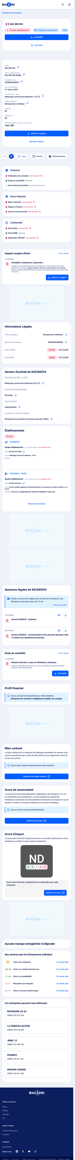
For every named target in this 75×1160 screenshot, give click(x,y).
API (3, 1118)
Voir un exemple (63, 253)
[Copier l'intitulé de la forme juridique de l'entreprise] (66, 334)
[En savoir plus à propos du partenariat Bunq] (62, 969)
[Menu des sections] (4, 156)
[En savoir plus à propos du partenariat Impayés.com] (62, 983)
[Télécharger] (65, 615)
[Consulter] (59, 615)
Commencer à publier (60, 605)
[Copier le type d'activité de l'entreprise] (19, 407)
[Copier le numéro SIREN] (18, 67)
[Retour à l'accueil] (36, 1093)
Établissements (57, 156)
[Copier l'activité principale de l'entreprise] (15, 395)
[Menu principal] (69, 4)
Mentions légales (36, 141)
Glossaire (5, 1134)
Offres (4, 1107)
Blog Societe (6, 1147)
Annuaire (5, 1114)
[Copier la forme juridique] (27, 103)
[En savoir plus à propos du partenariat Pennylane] (62, 990)
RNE (12, 125)
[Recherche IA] (11, 156)
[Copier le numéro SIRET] (24, 74)
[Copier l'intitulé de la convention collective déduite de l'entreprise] (51, 419)
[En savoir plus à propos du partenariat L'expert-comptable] (62, 976)
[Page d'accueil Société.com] (8, 4)
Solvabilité (36, 37)
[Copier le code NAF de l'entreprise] (43, 383)
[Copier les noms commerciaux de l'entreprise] (66, 342)
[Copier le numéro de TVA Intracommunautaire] (21, 81)
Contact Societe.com (10, 1131)
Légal (22, 156)
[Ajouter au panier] (57, 277)
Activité (37, 156)
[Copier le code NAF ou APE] (42, 95)
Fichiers (5, 1111)
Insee (7, 125)
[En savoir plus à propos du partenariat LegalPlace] (62, 962)
